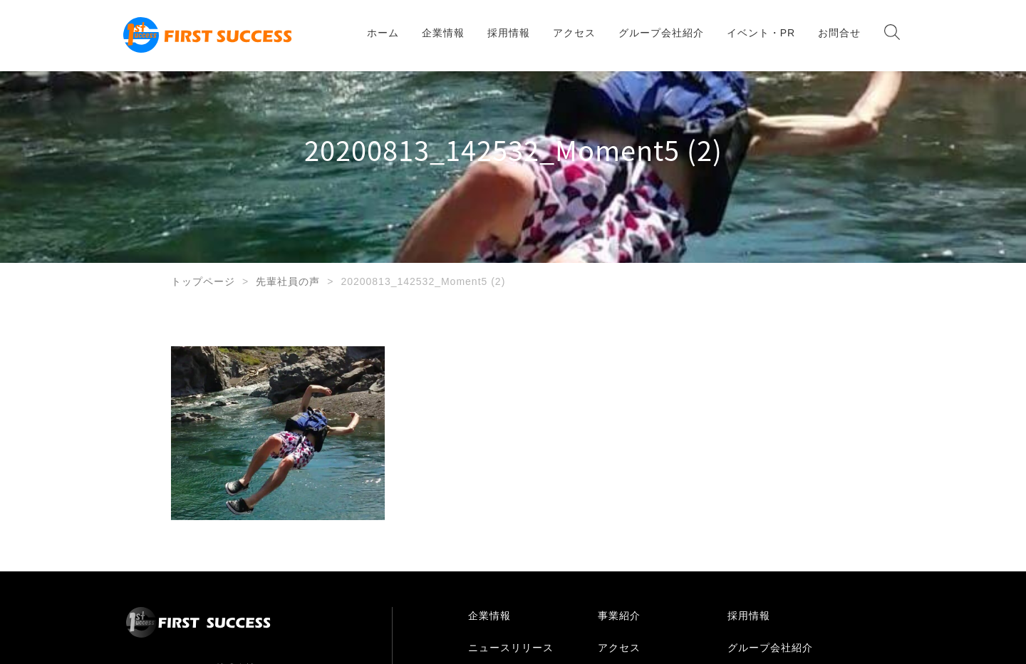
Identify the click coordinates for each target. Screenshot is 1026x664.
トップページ (203, 281)
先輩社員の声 (288, 281)
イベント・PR (761, 32)
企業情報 (443, 32)
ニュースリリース (511, 647)
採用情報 (508, 32)
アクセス (574, 32)
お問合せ (839, 32)
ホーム (383, 32)
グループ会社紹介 (661, 32)
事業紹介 (619, 615)
